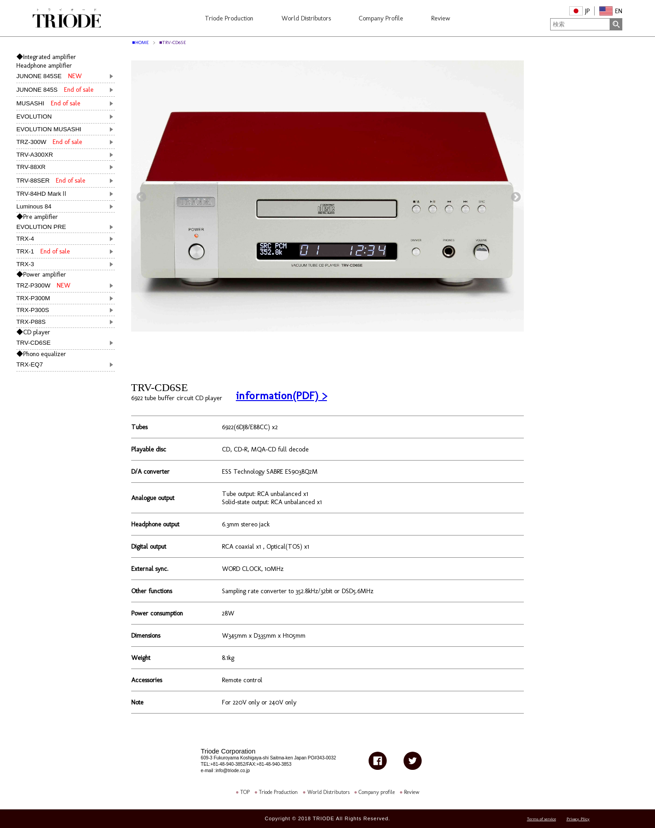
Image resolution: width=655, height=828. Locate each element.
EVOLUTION (37, 116)
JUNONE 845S (55, 89)
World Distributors (328, 792)
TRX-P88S (31, 321)
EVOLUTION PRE (41, 226)
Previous (140, 196)
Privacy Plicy (578, 819)
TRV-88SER (50, 180)
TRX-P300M (33, 298)
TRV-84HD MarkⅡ (42, 193)
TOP (245, 792)
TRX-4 (25, 238)
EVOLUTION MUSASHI (48, 129)
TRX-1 (43, 251)
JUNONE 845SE (49, 76)
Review (411, 792)
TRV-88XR (34, 167)
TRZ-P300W (43, 285)
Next (514, 196)
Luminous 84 (33, 206)
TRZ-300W (49, 142)
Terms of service (541, 819)
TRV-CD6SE (36, 342)
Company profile (377, 792)
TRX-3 (25, 264)
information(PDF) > (281, 395)
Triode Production (278, 792)
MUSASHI (48, 103)
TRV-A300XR (34, 154)
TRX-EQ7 (32, 364)
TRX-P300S (32, 310)
